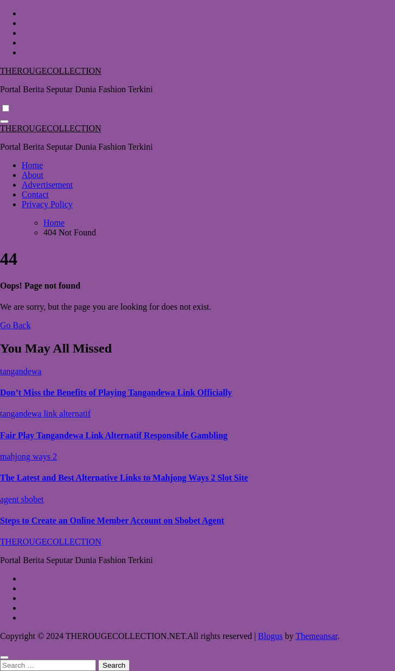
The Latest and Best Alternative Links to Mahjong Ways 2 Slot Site (124, 477)
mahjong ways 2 (28, 456)
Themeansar (316, 636)
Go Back (15, 325)
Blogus (270, 636)
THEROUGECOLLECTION (50, 70)
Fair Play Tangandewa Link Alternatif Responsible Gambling (113, 435)
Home (32, 165)
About (32, 175)
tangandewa (20, 371)
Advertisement (47, 184)
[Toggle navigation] (4, 121)
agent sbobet (21, 499)
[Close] (4, 657)
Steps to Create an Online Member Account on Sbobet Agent (112, 520)
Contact (35, 194)
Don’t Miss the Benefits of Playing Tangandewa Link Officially (116, 392)
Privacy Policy (47, 204)
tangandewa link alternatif (45, 413)
